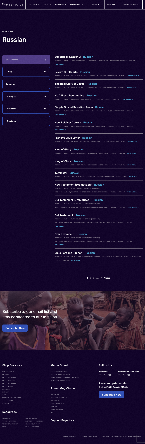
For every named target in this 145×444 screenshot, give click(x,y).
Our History (56, 400)
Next (107, 277)
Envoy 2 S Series (9, 383)
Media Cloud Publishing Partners (65, 377)
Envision (6, 374)
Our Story (55, 394)
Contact (54, 406)
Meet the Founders (59, 397)
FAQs (53, 412)
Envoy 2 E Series (9, 377)
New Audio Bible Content (61, 380)
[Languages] (94, 4)
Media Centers (57, 409)
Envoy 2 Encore (9, 380)
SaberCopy (6, 418)
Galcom (5, 404)
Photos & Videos (32, 427)
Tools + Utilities (9, 421)
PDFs (4, 427)
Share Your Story (32, 424)
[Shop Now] (111, 4)
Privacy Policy (69, 436)
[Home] (12, 4)
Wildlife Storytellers (11, 398)
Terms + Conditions (89, 436)
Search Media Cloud (59, 371)
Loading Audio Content (60, 374)
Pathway (6, 392)
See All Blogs (31, 418)
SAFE (4, 395)
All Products (8, 371)
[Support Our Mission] (130, 4)
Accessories (7, 401)
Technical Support (10, 424)
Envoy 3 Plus (7, 386)
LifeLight (6, 389)
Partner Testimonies (34, 421)
